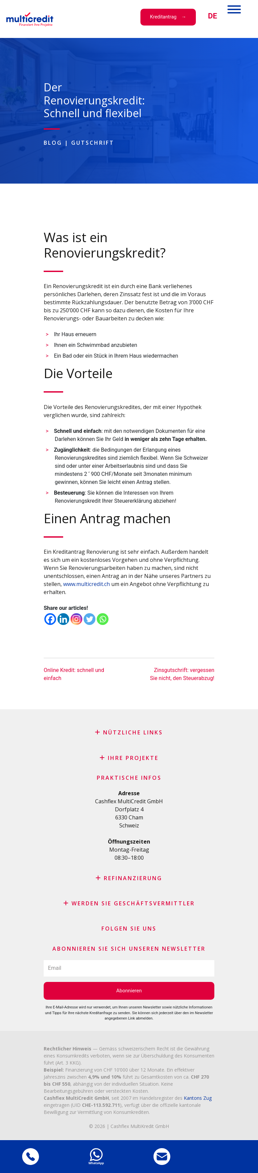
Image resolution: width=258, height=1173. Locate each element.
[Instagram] (76, 619)
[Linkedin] (63, 619)
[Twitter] (89, 619)
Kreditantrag (163, 17)
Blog (53, 142)
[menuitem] (212, 16)
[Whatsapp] (103, 619)
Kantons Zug (198, 1098)
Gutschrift (92, 142)
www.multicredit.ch (86, 584)
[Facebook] (50, 619)
